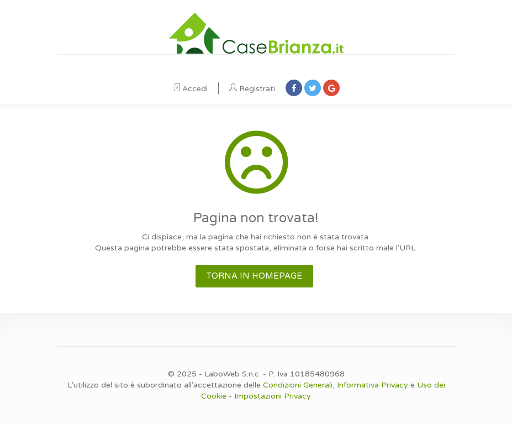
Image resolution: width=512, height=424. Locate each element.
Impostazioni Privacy (272, 396)
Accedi (190, 88)
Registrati (252, 88)
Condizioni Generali (297, 385)
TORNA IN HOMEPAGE (254, 276)
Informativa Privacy (372, 385)
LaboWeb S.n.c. (232, 374)
